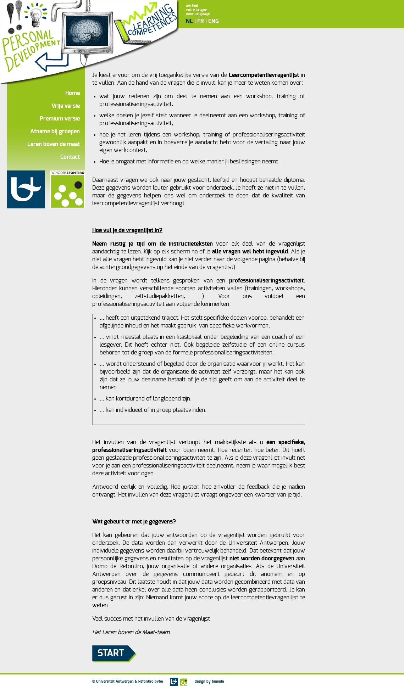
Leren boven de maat (53, 144)
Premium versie (60, 119)
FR (200, 21)
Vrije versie (65, 106)
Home (72, 93)
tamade (218, 681)
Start (111, 653)
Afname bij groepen (55, 131)
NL (189, 21)
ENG (213, 21)
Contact (70, 157)
